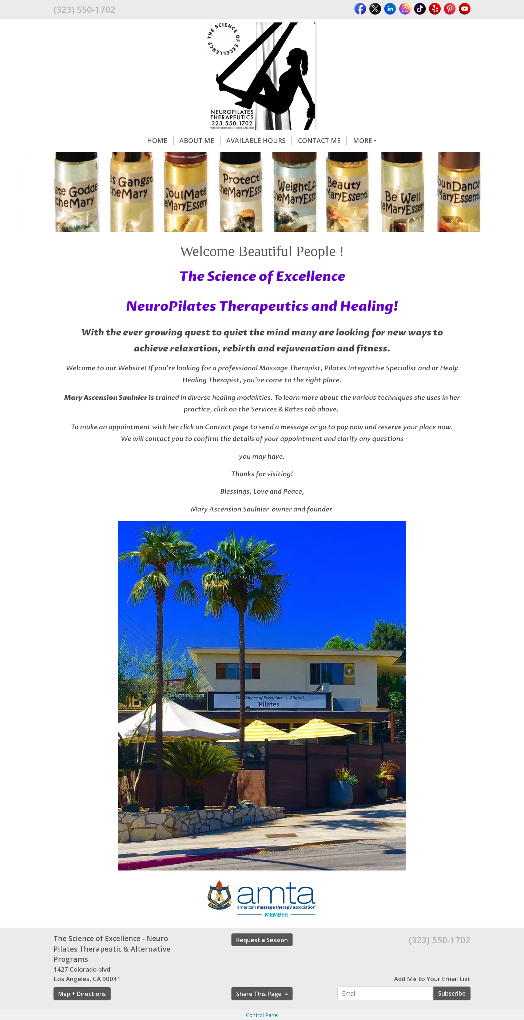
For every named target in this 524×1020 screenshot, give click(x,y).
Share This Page (259, 994)
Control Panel (262, 1015)
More (362, 140)
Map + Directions (82, 994)
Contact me (322, 140)
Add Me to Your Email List (432, 979)
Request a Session (262, 940)
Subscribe (452, 993)
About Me (200, 140)
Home (160, 140)
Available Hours (259, 140)
